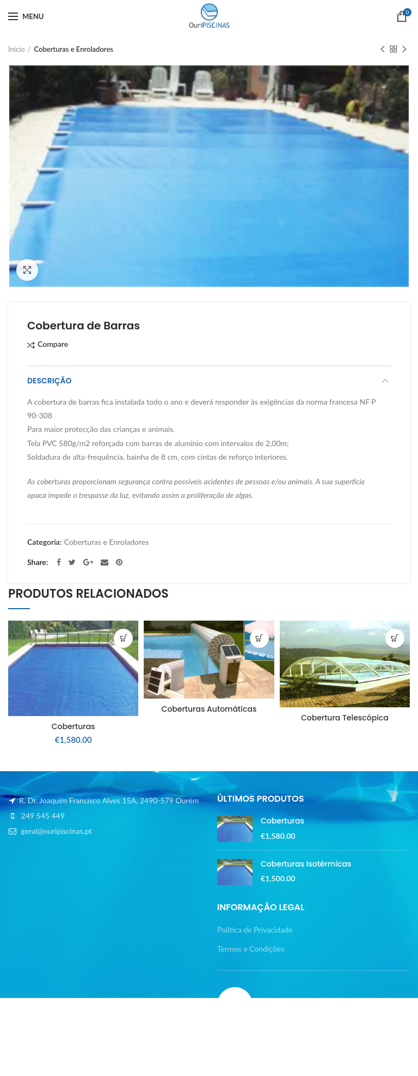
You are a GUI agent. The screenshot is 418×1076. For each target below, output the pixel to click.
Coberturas (73, 726)
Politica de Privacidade (254, 929)
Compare (53, 344)
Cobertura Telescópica (345, 718)
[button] (123, 638)
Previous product (382, 50)
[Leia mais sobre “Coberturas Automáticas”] (259, 638)
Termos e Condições (250, 948)
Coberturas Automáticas (209, 709)
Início (16, 49)
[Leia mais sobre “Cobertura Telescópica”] (394, 638)
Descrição (49, 380)
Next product (404, 50)
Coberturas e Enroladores (74, 49)
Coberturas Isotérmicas (306, 864)
